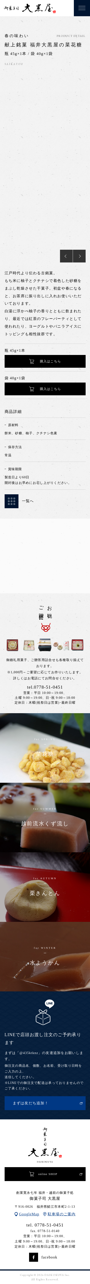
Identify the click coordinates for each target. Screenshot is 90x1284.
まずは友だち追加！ (31, 1103)
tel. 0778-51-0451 (45, 1225)
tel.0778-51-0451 (45, 687)
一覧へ (19, 501)
